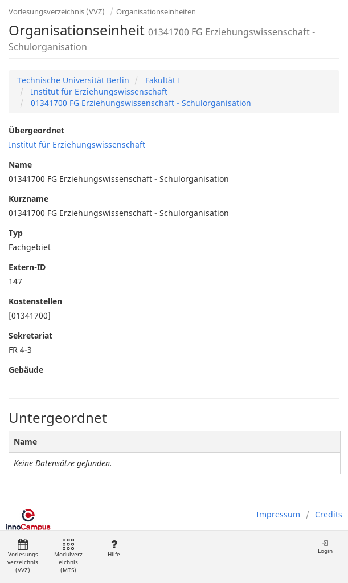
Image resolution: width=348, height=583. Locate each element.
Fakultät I (162, 80)
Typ (16, 232)
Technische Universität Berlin (73, 80)
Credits (328, 514)
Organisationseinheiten (156, 11)
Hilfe (113, 548)
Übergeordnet (36, 130)
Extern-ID (27, 267)
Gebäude (26, 369)
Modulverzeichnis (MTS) (68, 556)
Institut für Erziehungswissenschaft (97, 91)
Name (20, 164)
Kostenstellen (35, 301)
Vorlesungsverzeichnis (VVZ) (57, 11)
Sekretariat (30, 335)
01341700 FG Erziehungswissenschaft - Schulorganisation (139, 102)
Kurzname (28, 198)
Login (325, 547)
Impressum (278, 514)
